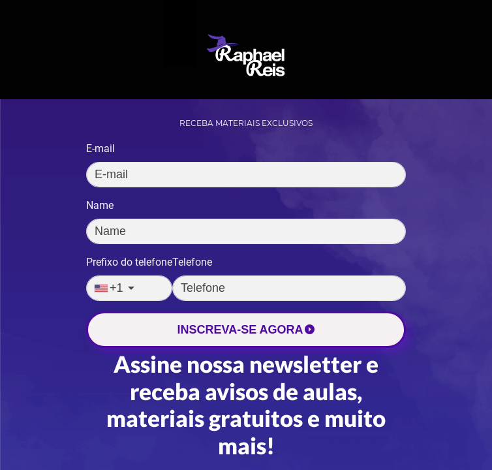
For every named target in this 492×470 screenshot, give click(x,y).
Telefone (192, 262)
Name (100, 205)
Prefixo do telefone (129, 262)
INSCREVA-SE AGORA (246, 329)
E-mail (100, 148)
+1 (109, 287)
